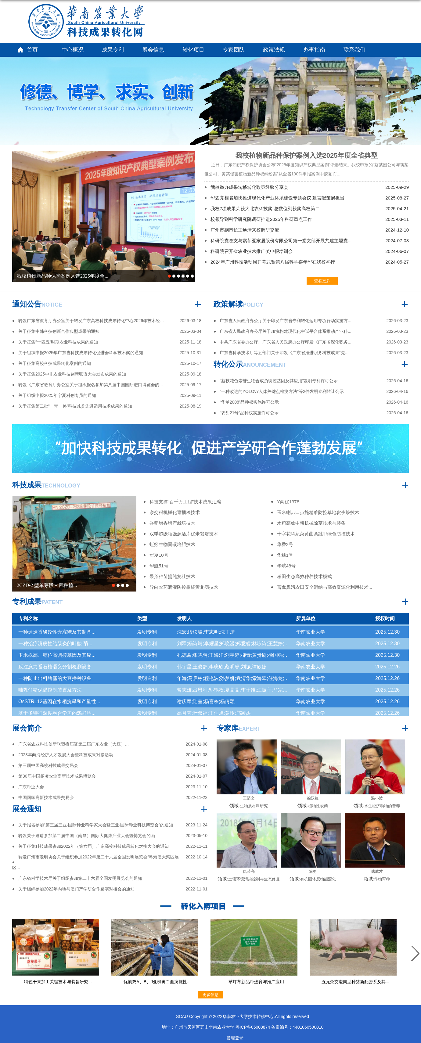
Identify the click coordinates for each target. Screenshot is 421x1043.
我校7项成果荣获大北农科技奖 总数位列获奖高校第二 (265, 208)
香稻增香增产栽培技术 (172, 523)
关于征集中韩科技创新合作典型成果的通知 (58, 331)
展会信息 (153, 50)
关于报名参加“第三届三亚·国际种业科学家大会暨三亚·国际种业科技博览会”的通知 (95, 824)
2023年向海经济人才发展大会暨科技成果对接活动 (65, 754)
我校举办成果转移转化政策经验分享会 (249, 187)
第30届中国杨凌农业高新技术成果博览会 (57, 776)
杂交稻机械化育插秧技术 (174, 512)
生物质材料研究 (254, 806)
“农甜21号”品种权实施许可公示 (249, 412)
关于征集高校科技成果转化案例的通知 (54, 363)
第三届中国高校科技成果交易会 (48, 765)
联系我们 (354, 50)
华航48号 (286, 565)
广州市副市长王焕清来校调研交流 (244, 229)
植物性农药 (318, 806)
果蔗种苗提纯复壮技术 (172, 576)
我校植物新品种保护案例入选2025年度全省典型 (307, 155)
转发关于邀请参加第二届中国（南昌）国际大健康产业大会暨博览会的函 (86, 835)
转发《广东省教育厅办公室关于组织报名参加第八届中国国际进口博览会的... (90, 384)
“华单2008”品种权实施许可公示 (249, 402)
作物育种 (382, 879)
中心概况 (73, 50)
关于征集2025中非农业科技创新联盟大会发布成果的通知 (72, 374)
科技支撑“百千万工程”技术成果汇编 (185, 501)
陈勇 (313, 871)
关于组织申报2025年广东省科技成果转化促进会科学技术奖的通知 (80, 352)
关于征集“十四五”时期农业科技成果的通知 (58, 342)
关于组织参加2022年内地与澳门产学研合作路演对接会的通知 (76, 889)
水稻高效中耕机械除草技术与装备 (311, 523)
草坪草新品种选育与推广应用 (256, 981)
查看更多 (322, 281)
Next (413, 953)
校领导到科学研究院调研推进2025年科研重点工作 (261, 219)
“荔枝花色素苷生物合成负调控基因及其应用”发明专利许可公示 (279, 380)
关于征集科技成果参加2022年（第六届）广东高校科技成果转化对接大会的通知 (93, 846)
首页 (32, 50)
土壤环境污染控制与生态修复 (254, 879)
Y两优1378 (288, 501)
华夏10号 (158, 555)
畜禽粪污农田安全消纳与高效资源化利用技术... (324, 587)
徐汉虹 (313, 798)
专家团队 (234, 50)
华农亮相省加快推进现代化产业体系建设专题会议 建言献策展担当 (277, 197)
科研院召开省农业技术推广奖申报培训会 (251, 251)
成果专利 (113, 50)
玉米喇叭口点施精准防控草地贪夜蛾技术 (318, 512)
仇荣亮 (249, 871)
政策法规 (274, 50)
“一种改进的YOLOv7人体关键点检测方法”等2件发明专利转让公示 (282, 391)
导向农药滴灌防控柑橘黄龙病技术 (183, 587)
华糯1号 (285, 555)
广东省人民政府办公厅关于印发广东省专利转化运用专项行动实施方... (285, 320)
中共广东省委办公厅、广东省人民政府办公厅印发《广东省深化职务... (285, 342)
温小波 (377, 798)
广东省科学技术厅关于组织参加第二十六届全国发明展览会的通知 (80, 878)
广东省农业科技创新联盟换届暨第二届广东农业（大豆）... (73, 744)
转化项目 (193, 50)
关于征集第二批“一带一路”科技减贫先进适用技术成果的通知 (75, 406)
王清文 (249, 798)
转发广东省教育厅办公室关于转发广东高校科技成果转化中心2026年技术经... (91, 320)
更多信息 (210, 994)
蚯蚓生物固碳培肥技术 (172, 544)
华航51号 (158, 565)
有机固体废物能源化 (318, 879)
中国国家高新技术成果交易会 (46, 797)
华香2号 (285, 544)
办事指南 (314, 50)
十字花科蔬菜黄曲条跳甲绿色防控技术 (316, 533)
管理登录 (234, 1037)
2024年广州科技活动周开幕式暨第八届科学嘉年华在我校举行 (272, 261)
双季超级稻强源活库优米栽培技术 (183, 533)
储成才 (377, 871)
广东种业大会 (31, 786)
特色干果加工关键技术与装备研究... (58, 981)
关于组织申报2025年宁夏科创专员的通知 (57, 395)
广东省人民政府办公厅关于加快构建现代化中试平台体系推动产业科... (285, 331)
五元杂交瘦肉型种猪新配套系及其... (355, 981)
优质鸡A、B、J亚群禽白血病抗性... (157, 981)
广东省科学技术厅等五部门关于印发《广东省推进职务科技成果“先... (284, 352)
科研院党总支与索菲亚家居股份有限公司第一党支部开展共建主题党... (281, 240)
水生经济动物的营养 (382, 806)
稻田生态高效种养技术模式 (304, 576)
